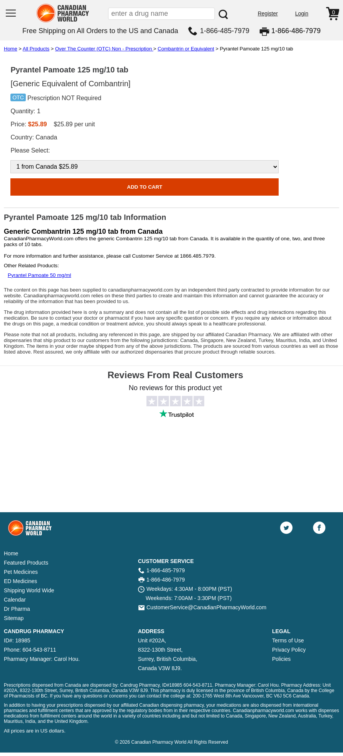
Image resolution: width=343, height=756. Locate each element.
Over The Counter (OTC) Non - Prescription (104, 49)
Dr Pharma (17, 609)
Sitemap (14, 618)
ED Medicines (20, 581)
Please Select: (30, 150)
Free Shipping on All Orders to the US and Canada (100, 31)
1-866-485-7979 (224, 31)
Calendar (15, 600)
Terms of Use (288, 640)
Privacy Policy (289, 650)
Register (268, 13)
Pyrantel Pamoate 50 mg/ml (39, 275)
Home (10, 49)
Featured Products (26, 563)
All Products (36, 49)
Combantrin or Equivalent (186, 49)
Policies (281, 659)
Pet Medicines (21, 572)
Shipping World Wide (29, 590)
